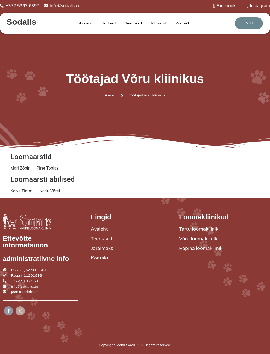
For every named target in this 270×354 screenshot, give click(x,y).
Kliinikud (158, 23)
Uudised (109, 23)
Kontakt (182, 23)
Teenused (133, 23)
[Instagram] (20, 310)
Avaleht (85, 23)
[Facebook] (8, 310)
